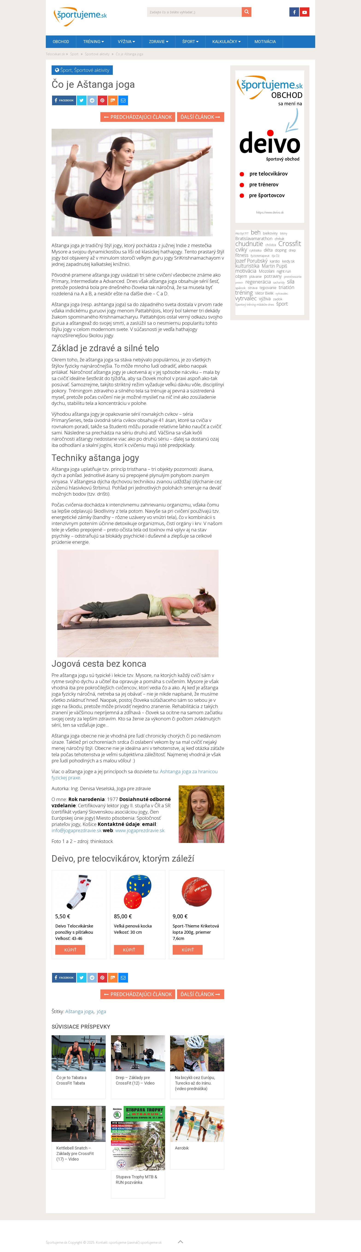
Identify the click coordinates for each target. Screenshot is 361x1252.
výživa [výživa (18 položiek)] (265, 298)
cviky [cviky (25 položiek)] (241, 249)
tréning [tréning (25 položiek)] (244, 292)
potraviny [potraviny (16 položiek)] (273, 276)
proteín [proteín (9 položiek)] (239, 282)
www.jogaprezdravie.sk (139, 830)
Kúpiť (70, 950)
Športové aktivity (91, 70)
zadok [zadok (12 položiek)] (277, 299)
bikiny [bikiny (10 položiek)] (283, 233)
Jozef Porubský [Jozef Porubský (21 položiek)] (251, 260)
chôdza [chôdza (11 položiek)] (270, 245)
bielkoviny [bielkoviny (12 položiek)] (270, 233)
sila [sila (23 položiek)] (290, 281)
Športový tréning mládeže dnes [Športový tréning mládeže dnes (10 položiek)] (254, 305)
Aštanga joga (79, 1011)
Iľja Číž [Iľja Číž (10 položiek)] (275, 256)
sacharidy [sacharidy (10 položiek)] (279, 282)
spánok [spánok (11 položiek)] (240, 288)
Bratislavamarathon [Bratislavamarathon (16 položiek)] (253, 238)
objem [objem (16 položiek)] (241, 276)
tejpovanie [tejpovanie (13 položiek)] (268, 287)
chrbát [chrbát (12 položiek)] (279, 239)
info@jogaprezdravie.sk (77, 830)
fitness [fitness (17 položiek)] (241, 255)
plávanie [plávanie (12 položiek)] (255, 276)
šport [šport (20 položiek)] (282, 303)
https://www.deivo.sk (270, 212)
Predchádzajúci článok (138, 117)
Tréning (91, 41)
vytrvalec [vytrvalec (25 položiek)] (246, 298)
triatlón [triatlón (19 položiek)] (286, 287)
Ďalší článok (200, 117)
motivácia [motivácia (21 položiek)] (245, 270)
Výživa (124, 41)
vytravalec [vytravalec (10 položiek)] (282, 293)
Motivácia (265, 41)
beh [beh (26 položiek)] (256, 232)
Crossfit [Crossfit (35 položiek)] (289, 243)
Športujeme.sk (56, 1242)
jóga (101, 1011)
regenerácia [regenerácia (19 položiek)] (258, 281)
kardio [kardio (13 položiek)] (275, 261)
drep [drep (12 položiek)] (292, 250)
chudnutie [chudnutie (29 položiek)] (249, 243)
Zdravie (157, 41)
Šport (188, 41)
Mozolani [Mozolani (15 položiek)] (266, 271)
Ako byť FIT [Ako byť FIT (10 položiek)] (242, 233)
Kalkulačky (225, 41)
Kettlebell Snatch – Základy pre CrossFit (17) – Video (75, 1153)
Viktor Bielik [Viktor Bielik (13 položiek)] (264, 293)
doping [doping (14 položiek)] (280, 250)
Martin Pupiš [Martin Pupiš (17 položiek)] (274, 266)
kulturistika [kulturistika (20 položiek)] (247, 265)
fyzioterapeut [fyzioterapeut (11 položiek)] (260, 256)
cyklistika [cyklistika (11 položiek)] (255, 250)
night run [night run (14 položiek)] (284, 271)
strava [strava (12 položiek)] (252, 288)
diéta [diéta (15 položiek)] (268, 250)
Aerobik (182, 1148)
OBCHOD (61, 41)
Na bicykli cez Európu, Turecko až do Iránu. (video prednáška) (195, 1083)
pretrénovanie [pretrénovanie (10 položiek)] (293, 277)
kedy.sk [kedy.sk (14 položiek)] (288, 261)
